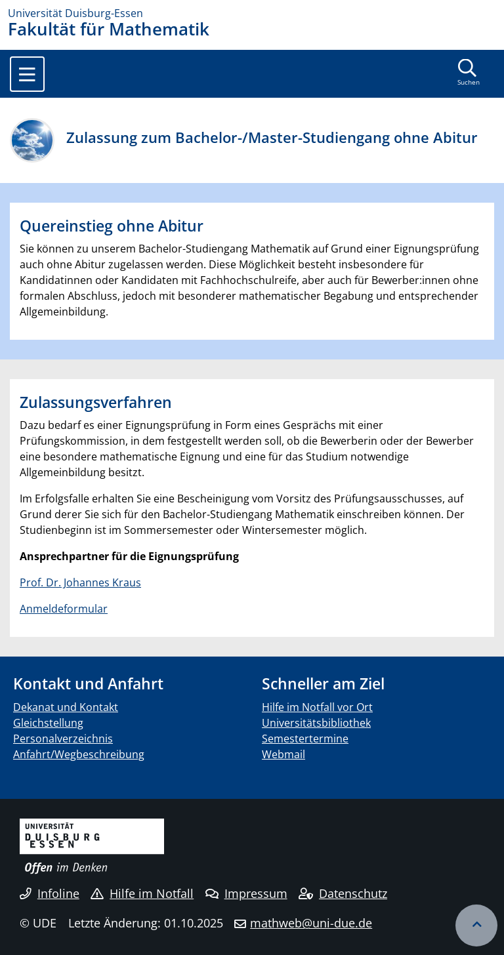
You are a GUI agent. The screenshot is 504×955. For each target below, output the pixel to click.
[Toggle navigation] (27, 74)
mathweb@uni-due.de (311, 923)
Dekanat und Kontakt (65, 707)
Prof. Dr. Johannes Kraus (80, 582)
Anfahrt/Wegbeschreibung (78, 754)
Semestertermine (305, 738)
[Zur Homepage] (252, 13)
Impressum (246, 893)
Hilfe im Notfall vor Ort (317, 707)
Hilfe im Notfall (142, 893)
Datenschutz (343, 893)
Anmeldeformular (64, 608)
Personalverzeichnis (63, 738)
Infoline (49, 893)
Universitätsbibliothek (316, 723)
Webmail (283, 754)
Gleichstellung (48, 723)
